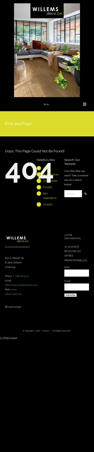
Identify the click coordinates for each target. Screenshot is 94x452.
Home (46, 168)
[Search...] (73, 193)
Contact (47, 204)
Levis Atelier (50, 180)
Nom (67, 267)
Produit (47, 187)
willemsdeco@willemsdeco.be (21, 285)
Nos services (51, 174)
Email (67, 281)
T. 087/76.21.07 (21, 276)
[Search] (85, 193)
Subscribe (70, 295)
